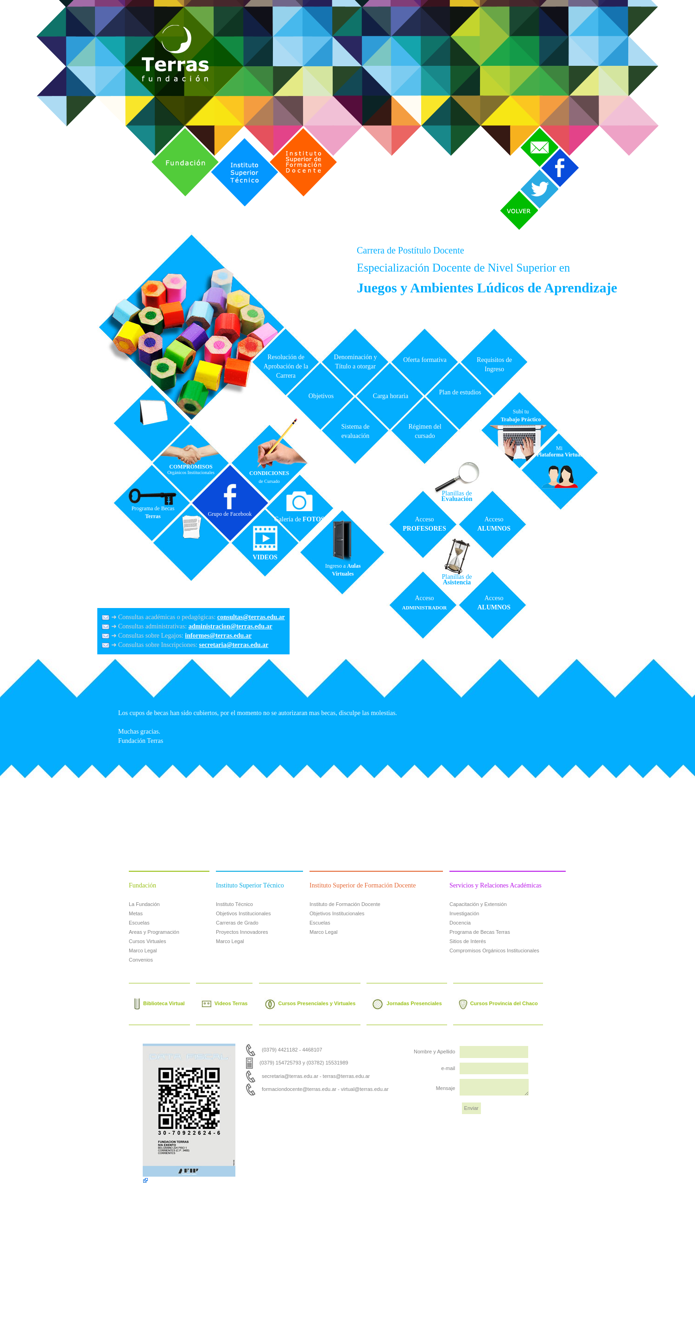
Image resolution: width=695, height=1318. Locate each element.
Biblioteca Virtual (159, 1004)
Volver (509, 193)
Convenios (141, 960)
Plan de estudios (460, 392)
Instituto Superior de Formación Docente (299, 130)
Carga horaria (390, 396)
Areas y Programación (154, 932)
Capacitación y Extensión (478, 904)
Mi (559, 451)
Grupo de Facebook (230, 514)
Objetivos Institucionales (243, 913)
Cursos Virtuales (147, 941)
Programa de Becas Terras (479, 932)
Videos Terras (224, 1004)
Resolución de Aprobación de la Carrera (286, 366)
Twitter (529, 171)
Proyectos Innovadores (242, 932)
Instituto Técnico (234, 904)
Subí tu (521, 415)
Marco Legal (143, 950)
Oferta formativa (425, 359)
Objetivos (321, 396)
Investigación (464, 913)
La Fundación (144, 904)
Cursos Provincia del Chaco (498, 1004)
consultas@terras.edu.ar (251, 617)
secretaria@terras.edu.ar (234, 644)
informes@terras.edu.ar (218, 635)
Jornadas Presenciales (407, 1004)
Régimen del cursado (424, 431)
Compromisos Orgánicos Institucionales (494, 950)
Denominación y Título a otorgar (355, 362)
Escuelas (139, 922)
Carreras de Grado (237, 922)
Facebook (555, 150)
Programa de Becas (153, 512)
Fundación (167, 130)
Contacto (533, 130)
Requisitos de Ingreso (494, 364)
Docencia (460, 922)
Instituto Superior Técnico (235, 139)
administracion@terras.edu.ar (230, 626)
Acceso (424, 524)
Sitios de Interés (467, 941)
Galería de (299, 519)
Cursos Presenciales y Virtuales (310, 1004)
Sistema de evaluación (355, 431)
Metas (136, 913)
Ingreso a (343, 570)
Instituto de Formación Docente (345, 904)
